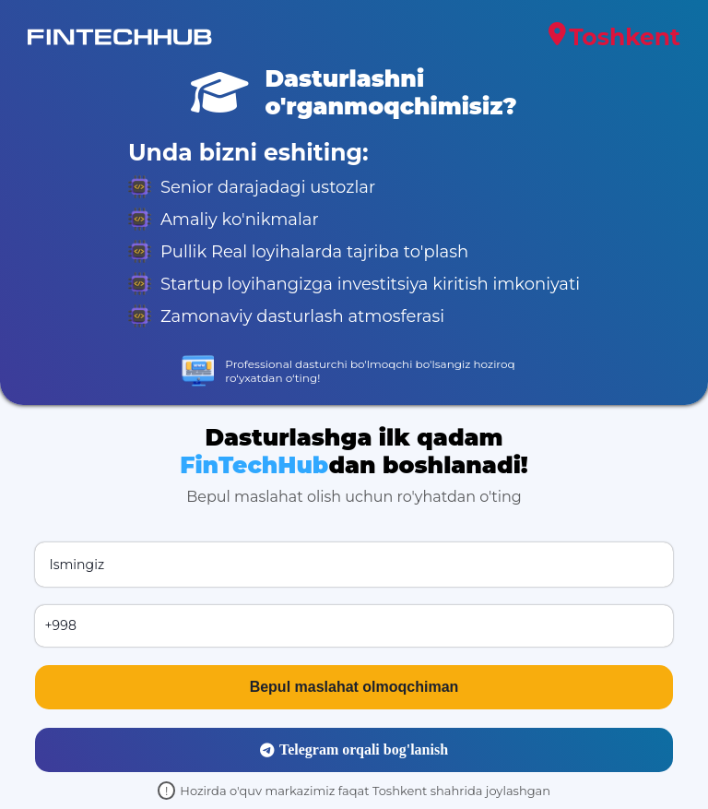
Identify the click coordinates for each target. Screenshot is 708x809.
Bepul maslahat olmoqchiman (354, 687)
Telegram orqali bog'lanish (354, 749)
